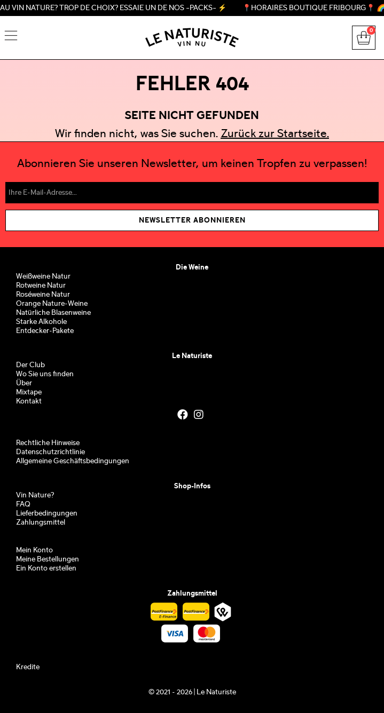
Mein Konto (34, 550)
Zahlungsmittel (40, 522)
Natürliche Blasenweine (53, 313)
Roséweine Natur (43, 294)
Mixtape (29, 392)
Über (24, 383)
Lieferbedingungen (46, 513)
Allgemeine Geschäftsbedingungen (72, 461)
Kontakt (29, 401)
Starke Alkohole (41, 322)
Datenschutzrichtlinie (50, 452)
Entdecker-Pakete (45, 331)
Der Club (30, 365)
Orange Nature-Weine (52, 303)
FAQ (23, 504)
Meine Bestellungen (47, 559)
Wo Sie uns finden (45, 374)
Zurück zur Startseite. (275, 134)
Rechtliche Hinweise (48, 443)
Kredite (28, 667)
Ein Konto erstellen (46, 568)
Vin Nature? (35, 495)
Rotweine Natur (41, 285)
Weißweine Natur (43, 276)
